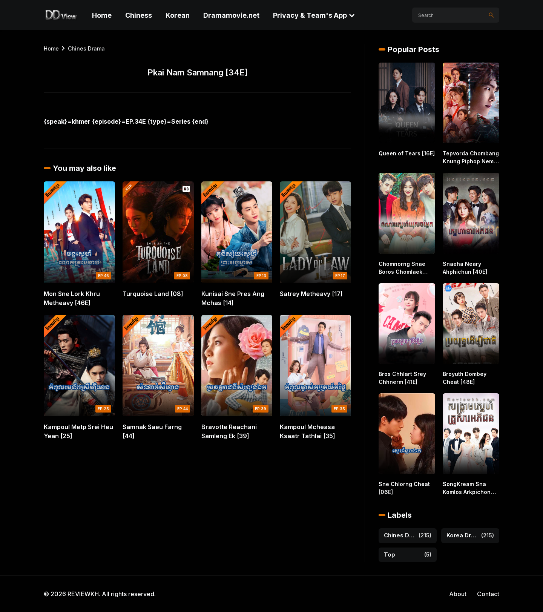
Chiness (138, 15)
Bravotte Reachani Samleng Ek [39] (229, 431)
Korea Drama (462, 535)
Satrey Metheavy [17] (311, 294)
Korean (178, 15)
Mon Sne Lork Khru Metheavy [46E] (72, 298)
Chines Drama (86, 48)
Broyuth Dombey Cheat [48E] (464, 378)
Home (102, 15)
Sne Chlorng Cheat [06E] (404, 488)
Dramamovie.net (231, 15)
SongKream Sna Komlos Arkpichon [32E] (467, 488)
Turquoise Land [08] (153, 294)
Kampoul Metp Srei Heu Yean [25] (78, 431)
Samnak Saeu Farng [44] (152, 431)
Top (389, 554)
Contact (488, 594)
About (457, 594)
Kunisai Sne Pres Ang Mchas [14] (232, 298)
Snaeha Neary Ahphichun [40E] (465, 268)
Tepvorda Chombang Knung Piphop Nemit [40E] (471, 157)
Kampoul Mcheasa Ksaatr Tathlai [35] (307, 431)
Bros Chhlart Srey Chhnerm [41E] (402, 378)
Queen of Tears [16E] (407, 153)
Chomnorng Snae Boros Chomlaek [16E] (402, 268)
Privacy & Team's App (310, 15)
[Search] (491, 15)
